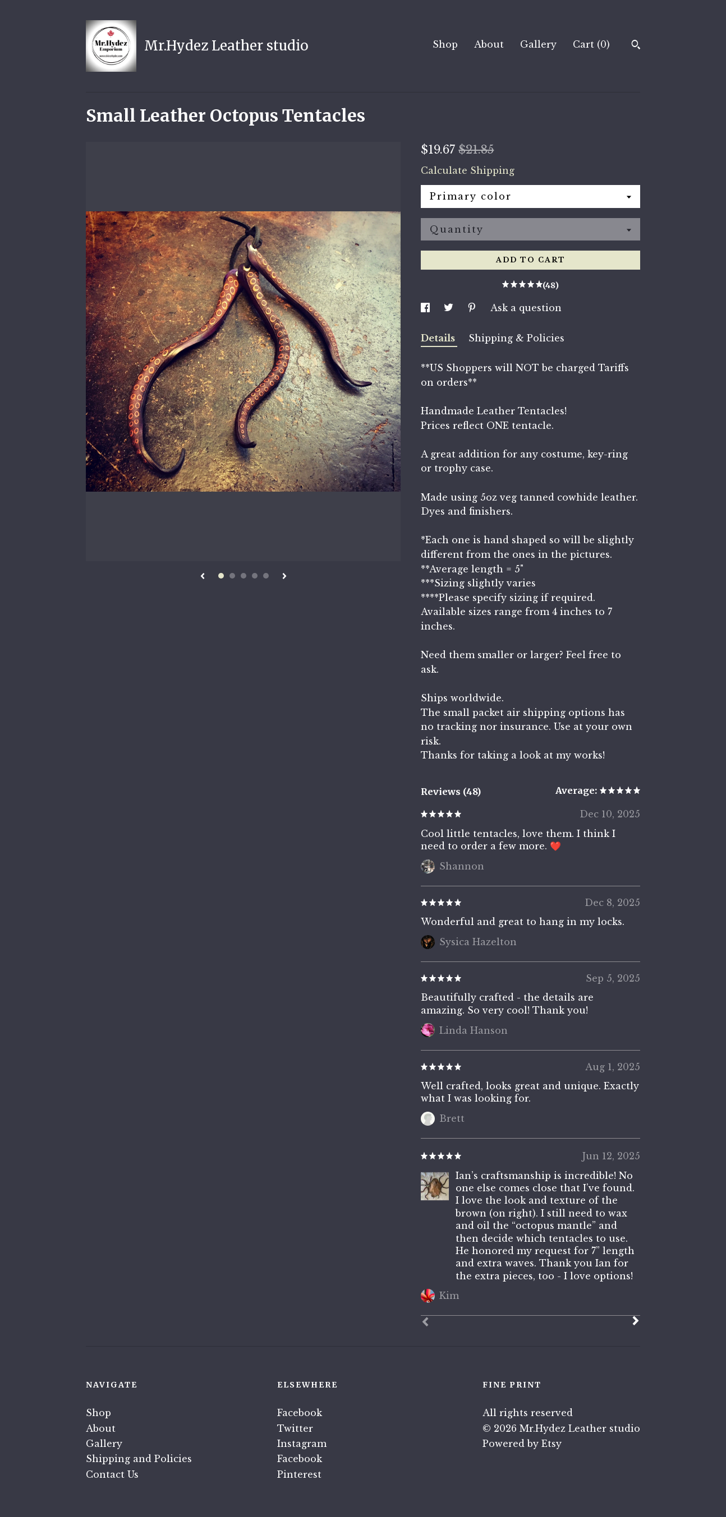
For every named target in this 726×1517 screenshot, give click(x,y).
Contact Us (112, 1474)
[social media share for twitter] (450, 307)
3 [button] (243, 576)
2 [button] (232, 576)
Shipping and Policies (139, 1458)
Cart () (591, 44)
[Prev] (425, 1323)
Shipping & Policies (516, 338)
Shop (445, 44)
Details (439, 338)
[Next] (635, 1322)
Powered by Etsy (522, 1443)
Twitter (295, 1428)
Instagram (302, 1443)
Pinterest (299, 1474)
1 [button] (221, 576)
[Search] (636, 46)
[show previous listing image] (202, 577)
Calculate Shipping (467, 170)
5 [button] (266, 576)
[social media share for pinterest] (473, 307)
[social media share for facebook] (427, 307)
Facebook (299, 1412)
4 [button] (255, 576)
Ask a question (526, 307)
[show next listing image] (284, 577)
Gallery (538, 44)
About (489, 44)
